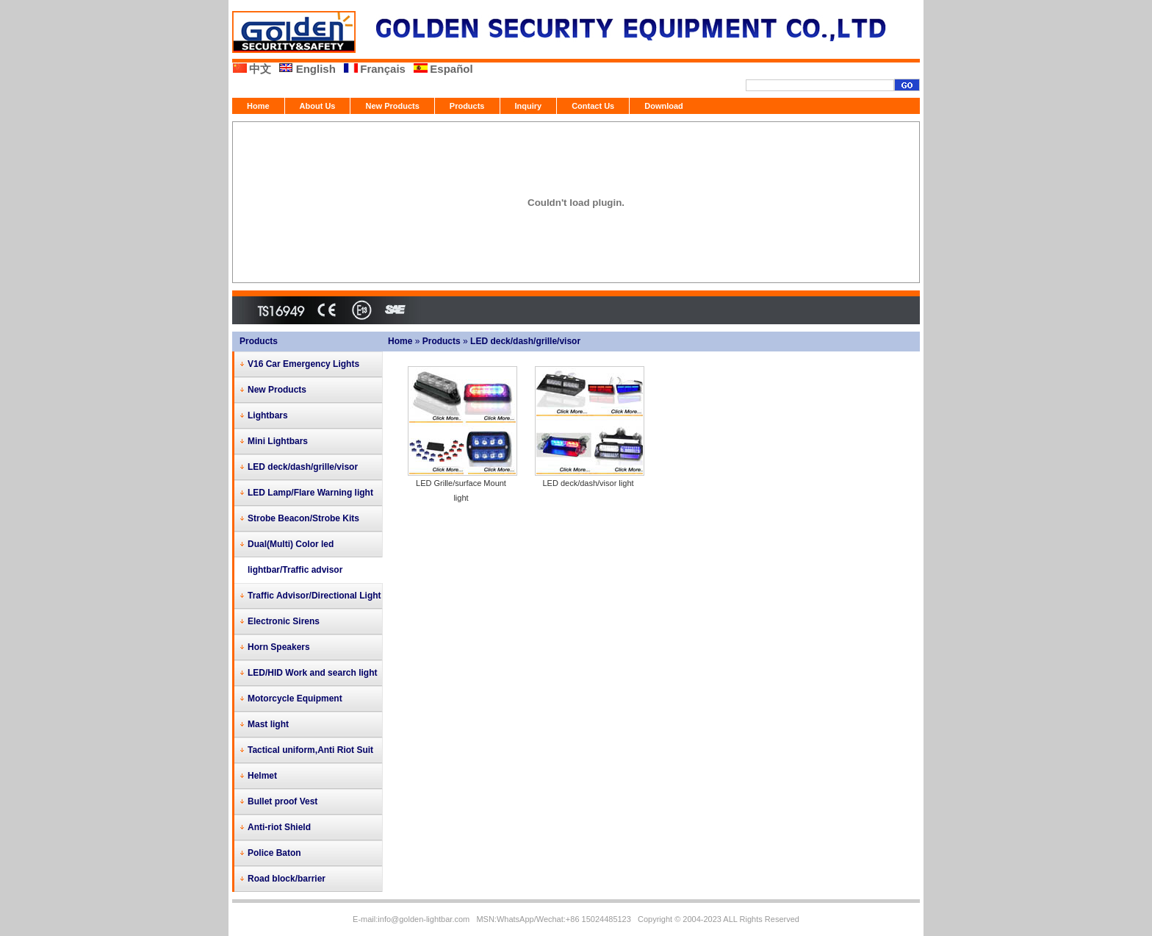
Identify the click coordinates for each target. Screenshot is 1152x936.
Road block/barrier (286, 879)
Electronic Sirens (284, 621)
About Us (318, 105)
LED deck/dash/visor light (587, 483)
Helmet (262, 776)
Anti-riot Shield (279, 827)
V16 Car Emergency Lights (303, 364)
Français (383, 68)
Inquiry (528, 105)
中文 (260, 68)
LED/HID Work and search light (312, 673)
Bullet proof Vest (282, 801)
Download (663, 105)
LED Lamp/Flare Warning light (310, 492)
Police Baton (274, 853)
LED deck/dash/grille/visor (525, 341)
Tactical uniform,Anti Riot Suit (310, 750)
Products (467, 105)
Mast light (268, 724)
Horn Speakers (279, 647)
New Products (392, 105)
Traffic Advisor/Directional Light (314, 595)
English (316, 68)
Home (258, 105)
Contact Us (593, 105)
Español (451, 68)
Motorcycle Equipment (295, 698)
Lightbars (268, 415)
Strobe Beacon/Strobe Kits (303, 518)
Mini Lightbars (278, 441)
